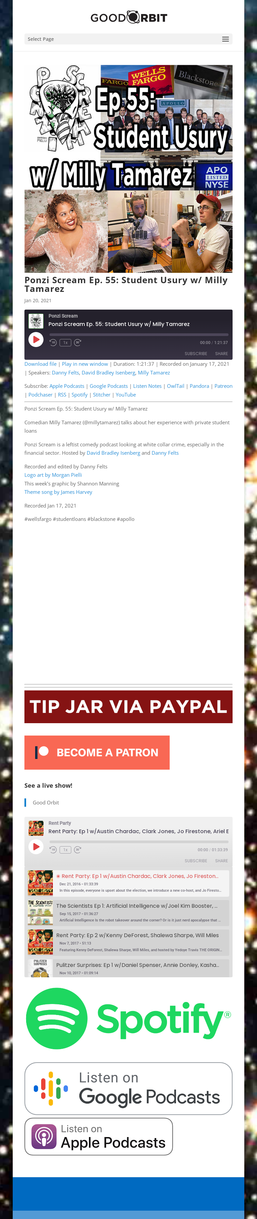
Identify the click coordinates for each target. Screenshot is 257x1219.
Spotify (80, 394)
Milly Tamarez (154, 372)
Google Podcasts (109, 385)
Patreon (224, 385)
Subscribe (196, 353)
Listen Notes (147, 385)
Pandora (199, 385)
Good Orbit (46, 802)
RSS (62, 394)
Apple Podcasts (67, 385)
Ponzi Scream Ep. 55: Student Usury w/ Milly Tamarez (126, 284)
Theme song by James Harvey (58, 491)
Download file (40, 363)
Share (221, 353)
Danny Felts (65, 372)
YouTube (126, 394)
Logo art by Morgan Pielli (53, 474)
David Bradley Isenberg (108, 372)
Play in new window (85, 363)
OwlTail (175, 385)
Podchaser (40, 394)
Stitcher (101, 394)
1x (65, 342)
